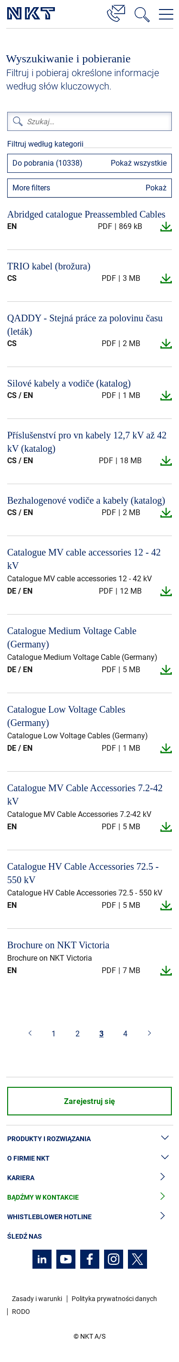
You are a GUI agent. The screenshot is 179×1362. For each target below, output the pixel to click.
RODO (21, 1311)
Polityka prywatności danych (114, 1298)
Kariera (89, 1178)
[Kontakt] (116, 12)
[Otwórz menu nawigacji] (166, 14)
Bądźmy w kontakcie (89, 1197)
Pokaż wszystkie (139, 163)
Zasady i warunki (37, 1298)
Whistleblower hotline (89, 1217)
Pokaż (156, 187)
